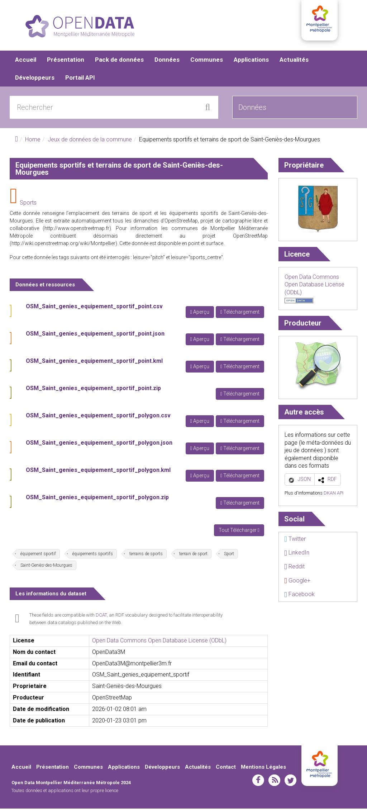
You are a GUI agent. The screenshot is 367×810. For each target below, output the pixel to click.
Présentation (65, 61)
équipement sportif (38, 555)
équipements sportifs (92, 555)
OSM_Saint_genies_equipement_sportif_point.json (95, 335)
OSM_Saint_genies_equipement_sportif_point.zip (93, 389)
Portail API (80, 79)
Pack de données (119, 61)
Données (167, 61)
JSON (304, 480)
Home (32, 140)
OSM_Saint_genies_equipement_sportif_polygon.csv (98, 416)
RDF (332, 480)
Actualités (294, 61)
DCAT (101, 616)
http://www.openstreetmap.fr (76, 230)
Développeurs (34, 79)
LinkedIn (296, 554)
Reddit (294, 568)
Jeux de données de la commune (90, 140)
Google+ (297, 582)
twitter (290, 781)
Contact (226, 768)
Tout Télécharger (239, 531)
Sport (229, 555)
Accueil (25, 61)
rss (274, 781)
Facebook (299, 595)
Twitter (295, 540)
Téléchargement (239, 313)
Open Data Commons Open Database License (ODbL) (159, 641)
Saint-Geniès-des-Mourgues (46, 566)
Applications (251, 61)
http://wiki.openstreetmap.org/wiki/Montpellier (63, 245)
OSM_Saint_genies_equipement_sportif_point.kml (94, 362)
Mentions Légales (263, 768)
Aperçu (199, 313)
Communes (206, 61)
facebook (258, 781)
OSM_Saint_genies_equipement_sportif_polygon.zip (97, 498)
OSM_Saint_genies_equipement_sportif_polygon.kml (98, 471)
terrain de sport (193, 555)
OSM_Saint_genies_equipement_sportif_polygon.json (99, 444)
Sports (28, 204)
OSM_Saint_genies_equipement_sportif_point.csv (94, 307)
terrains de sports (146, 555)
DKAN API (333, 494)
